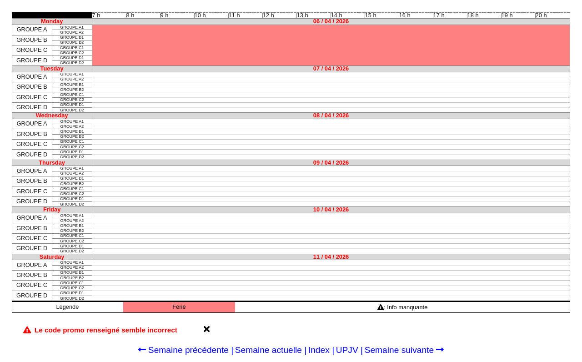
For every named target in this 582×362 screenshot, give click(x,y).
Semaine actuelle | (271, 350)
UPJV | (349, 350)
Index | (321, 350)
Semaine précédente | (186, 350)
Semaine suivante (404, 350)
